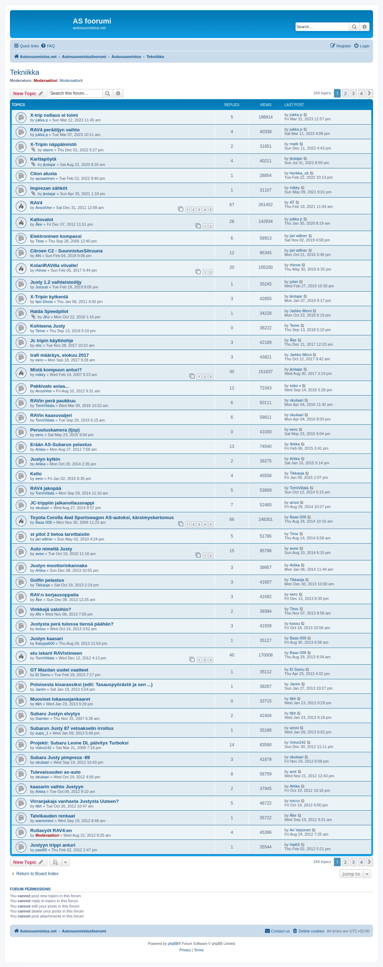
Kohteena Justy (47, 326)
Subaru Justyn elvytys (55, 713)
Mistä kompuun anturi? (56, 369)
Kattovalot (41, 219)
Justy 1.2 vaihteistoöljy (55, 282)
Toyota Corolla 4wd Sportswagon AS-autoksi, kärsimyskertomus (102, 517)
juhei (294, 281)
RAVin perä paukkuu (53, 400)
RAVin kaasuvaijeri (51, 415)
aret (293, 771)
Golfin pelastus (47, 580)
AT (292, 202)
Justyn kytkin (45, 459)
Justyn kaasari (46, 638)
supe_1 (42, 733)
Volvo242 (44, 748)
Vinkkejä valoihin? (50, 609)
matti (294, 144)
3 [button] (353, 93)
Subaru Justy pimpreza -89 (60, 757)
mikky (295, 187)
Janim (41, 689)
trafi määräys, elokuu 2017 (59, 355)
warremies (45, 821)
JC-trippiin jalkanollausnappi (62, 503)
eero (39, 360)
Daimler (42, 718)
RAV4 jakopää (45, 488)
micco (295, 801)
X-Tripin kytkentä (49, 296)
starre (48, 150)
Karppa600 (45, 643)
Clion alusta (43, 173)
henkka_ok (299, 173)
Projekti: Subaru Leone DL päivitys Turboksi (79, 743)
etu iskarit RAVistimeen (56, 653)
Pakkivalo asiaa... (49, 386)
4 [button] (361, 93)
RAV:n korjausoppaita (54, 594)
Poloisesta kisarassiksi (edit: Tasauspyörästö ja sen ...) (91, 684)
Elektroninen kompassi (55, 236)
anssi (294, 502)
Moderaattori (46, 80)
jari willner (298, 236)
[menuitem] (48, 46)
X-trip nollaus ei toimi (54, 115)
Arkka (41, 449)
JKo (46, 317)
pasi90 (41, 850)
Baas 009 (44, 522)
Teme (40, 331)
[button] (369, 93)
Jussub (42, 287)
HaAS (295, 844)
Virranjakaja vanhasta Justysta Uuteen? (74, 801)
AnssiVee (44, 207)
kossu (41, 629)
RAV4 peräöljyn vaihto (55, 129)
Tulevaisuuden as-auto (55, 772)
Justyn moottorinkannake (58, 565)
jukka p (42, 120)
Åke (39, 224)
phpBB (173, 944)
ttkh (39, 704)
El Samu (43, 675)
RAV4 (36, 202)
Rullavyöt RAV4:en (51, 830)
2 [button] (345, 93)
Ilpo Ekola (44, 301)
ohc (39, 345)
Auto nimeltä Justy (51, 549)
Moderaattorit (71, 80)
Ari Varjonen (300, 830)
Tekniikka (24, 72)
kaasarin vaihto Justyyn (57, 786)
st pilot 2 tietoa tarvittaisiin (60, 534)
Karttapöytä (43, 159)
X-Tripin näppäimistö (53, 144)
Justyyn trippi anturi (52, 845)
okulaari (297, 400)
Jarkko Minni (301, 311)
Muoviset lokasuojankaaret (60, 699)
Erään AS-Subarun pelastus (61, 444)
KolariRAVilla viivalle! (54, 265)
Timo (40, 241)
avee (40, 554)
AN (38, 255)
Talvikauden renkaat (52, 816)
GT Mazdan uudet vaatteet (59, 670)
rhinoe (41, 270)
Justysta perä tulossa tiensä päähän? (72, 624)
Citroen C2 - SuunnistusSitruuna (66, 250)
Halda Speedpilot (49, 311)
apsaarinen (45, 178)
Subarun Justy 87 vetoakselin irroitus (72, 728)
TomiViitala (45, 405)
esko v (295, 385)
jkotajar (49, 164)
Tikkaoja (297, 473)
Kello (36, 473)
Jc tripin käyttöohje (51, 340)
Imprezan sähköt (48, 188)
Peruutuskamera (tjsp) (55, 430)
